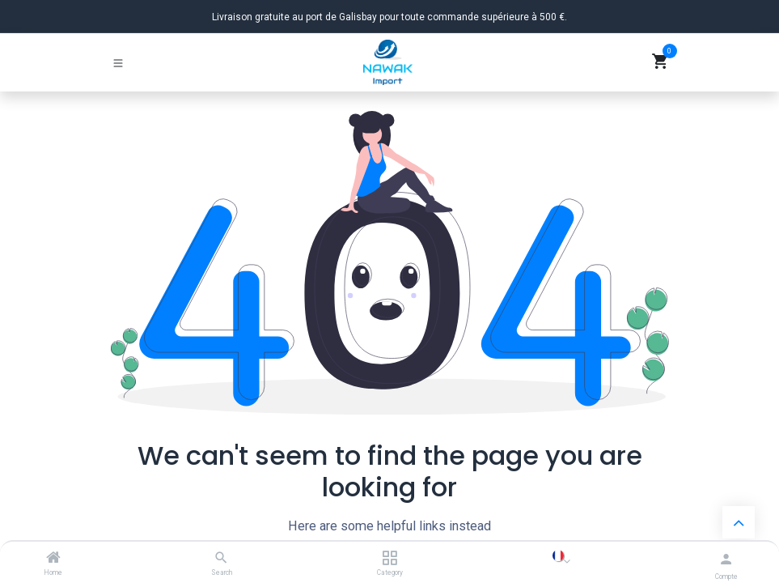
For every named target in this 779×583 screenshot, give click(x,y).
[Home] (53, 558)
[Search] (221, 558)
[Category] (389, 558)
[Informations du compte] (726, 559)
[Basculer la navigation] (118, 62)
